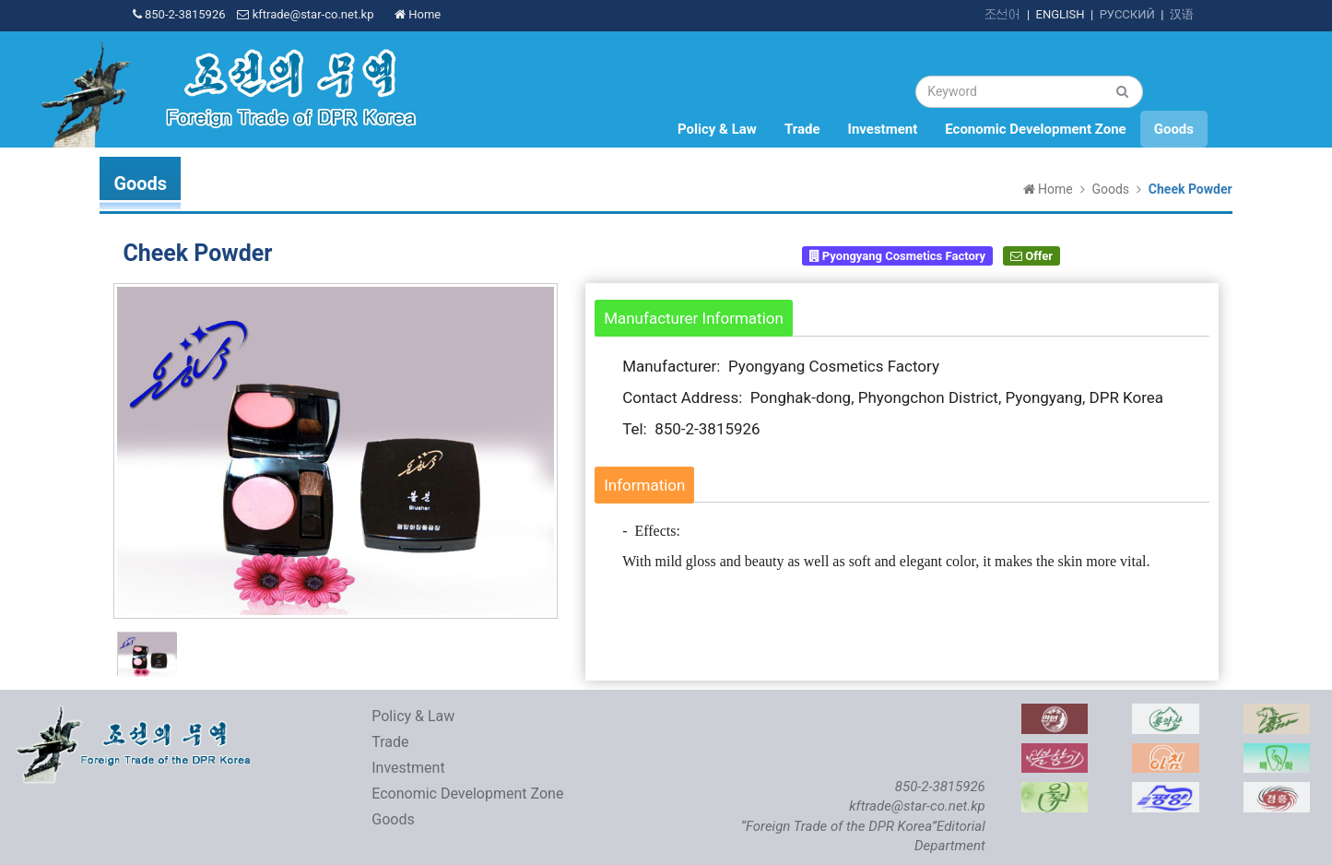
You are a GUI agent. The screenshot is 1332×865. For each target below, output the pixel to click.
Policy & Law (717, 129)
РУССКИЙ (1127, 14)
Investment (883, 129)
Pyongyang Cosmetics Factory (897, 256)
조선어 (1002, 14)
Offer (1031, 256)
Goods (1174, 129)
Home (418, 14)
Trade (802, 129)
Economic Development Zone (1035, 129)
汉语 (1182, 14)
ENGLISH (1060, 14)
